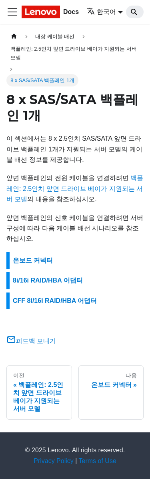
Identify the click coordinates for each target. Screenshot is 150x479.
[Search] (135, 12)
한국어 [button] (101, 11)
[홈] (14, 36)
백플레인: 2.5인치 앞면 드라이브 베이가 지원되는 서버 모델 (74, 188)
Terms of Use (97, 460)
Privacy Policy (54, 460)
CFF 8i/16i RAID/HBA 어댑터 (55, 300)
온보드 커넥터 (33, 260)
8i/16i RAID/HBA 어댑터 (48, 280)
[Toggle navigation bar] (12, 12)
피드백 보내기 (31, 341)
